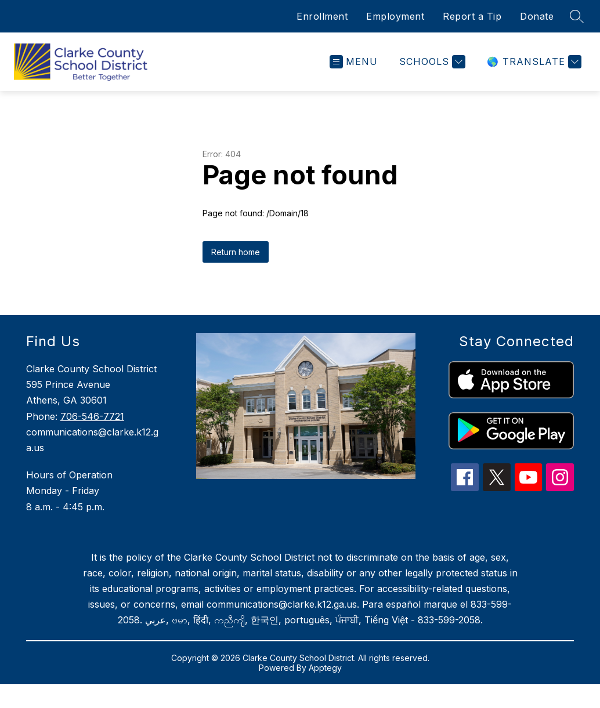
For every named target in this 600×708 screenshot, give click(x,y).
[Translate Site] (532, 62)
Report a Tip (472, 16)
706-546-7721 (92, 416)
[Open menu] (354, 62)
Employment (395, 16)
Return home (235, 252)
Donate (537, 16)
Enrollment (322, 16)
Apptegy (325, 668)
